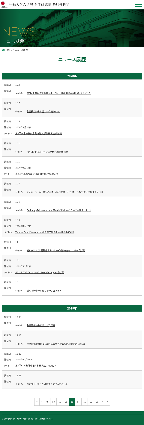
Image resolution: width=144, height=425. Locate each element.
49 (47, 401)
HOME (9, 49)
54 (78, 401)
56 (91, 401)
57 (97, 401)
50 (53, 401)
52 (66, 401)
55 (84, 401)
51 (59, 401)
